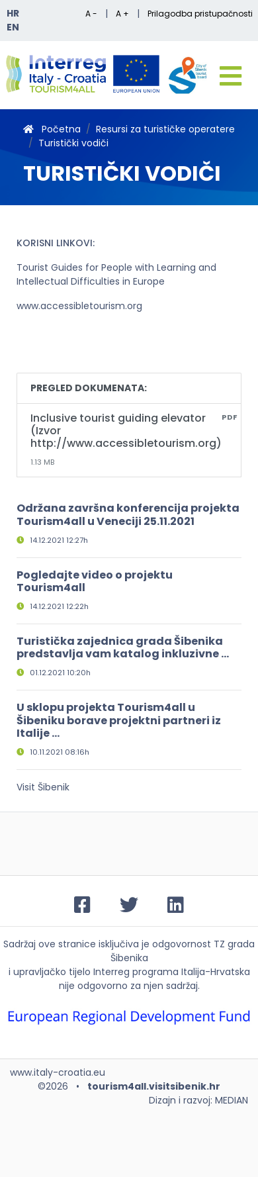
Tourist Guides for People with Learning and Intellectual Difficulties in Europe (116, 274)
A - (91, 13)
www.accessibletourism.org (79, 305)
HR (13, 13)
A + (122, 13)
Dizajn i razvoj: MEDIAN (198, 1100)
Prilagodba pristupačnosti (200, 13)
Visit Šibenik (43, 787)
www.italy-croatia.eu (57, 1072)
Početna (52, 129)
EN (13, 27)
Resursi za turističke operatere (165, 129)
